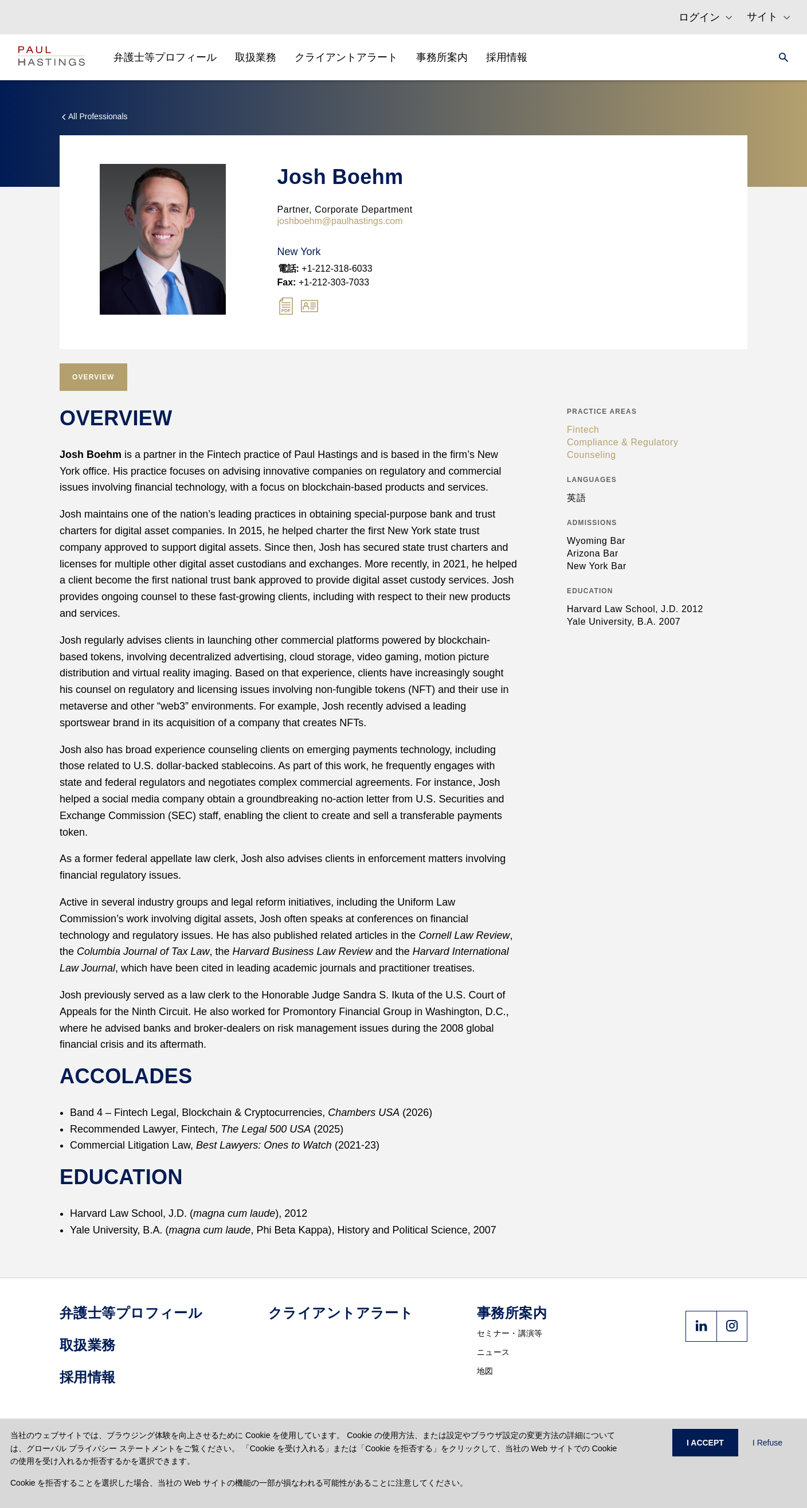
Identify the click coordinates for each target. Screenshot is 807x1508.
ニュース (493, 1352)
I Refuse (767, 1442)
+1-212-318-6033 (325, 268)
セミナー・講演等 (509, 1333)
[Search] (780, 57)
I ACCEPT (705, 1442)
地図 (485, 1371)
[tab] (93, 377)
